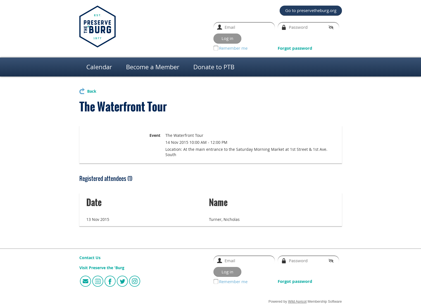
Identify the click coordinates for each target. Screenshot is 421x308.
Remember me (233, 48)
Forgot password (295, 48)
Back (91, 91)
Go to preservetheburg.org (310, 10)
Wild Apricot (297, 302)
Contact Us (90, 258)
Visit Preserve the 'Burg (101, 268)
